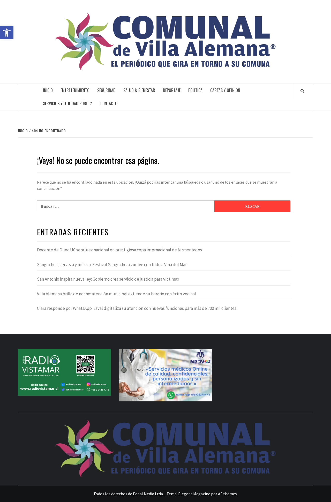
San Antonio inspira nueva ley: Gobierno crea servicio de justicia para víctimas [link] (108, 279)
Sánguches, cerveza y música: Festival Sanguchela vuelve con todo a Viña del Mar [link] (112, 264)
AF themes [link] (227, 493)
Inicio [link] (48, 90)
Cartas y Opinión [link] (225, 90)
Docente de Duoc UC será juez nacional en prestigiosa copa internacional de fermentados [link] (119, 250)
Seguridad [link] (106, 90)
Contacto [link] (108, 103)
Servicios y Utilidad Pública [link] (68, 103)
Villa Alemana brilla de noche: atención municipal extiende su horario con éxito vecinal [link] (116, 294)
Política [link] (195, 90)
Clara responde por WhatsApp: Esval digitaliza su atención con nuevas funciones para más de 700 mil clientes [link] (136, 308)
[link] (6, 32)
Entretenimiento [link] (75, 90)
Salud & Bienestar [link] (139, 90)
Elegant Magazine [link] (194, 493)
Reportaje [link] (171, 90)
